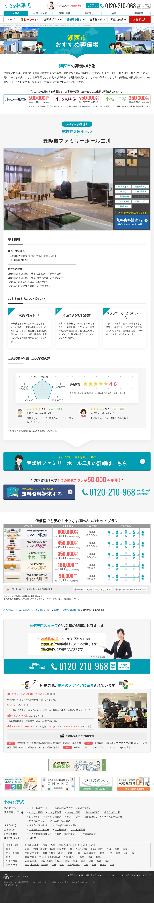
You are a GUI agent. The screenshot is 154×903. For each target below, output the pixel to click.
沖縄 (112, 864)
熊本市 (76, 864)
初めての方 (30, 19)
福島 (93, 845)
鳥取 (67, 860)
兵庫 (66, 857)
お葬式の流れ (84, 808)
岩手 (53, 845)
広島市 (33, 860)
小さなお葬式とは (38, 808)
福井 (118, 853)
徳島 (83, 860)
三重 (78, 853)
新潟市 (92, 853)
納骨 (113, 13)
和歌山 (99, 857)
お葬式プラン (52, 19)
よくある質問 (78, 829)
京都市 (56, 857)
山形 (85, 845)
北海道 (28, 845)
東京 (27, 849)
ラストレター (73, 816)
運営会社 (74, 875)
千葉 (93, 849)
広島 (27, 860)
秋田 (77, 845)
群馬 (117, 849)
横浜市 (43, 849)
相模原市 (61, 849)
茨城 (109, 849)
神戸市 (72, 857)
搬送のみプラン (37, 821)
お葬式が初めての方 (62, 808)
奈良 (82, 857)
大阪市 (32, 838)
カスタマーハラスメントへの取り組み (118, 875)
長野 (102, 853)
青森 (45, 845)
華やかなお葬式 (53, 816)
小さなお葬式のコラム (40, 834)
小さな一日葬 (73, 812)
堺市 (41, 857)
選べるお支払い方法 (60, 821)
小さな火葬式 (92, 812)
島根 (75, 860)
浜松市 (60, 853)
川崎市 (52, 849)
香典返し (89, 13)
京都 (49, 857)
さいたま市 (80, 849)
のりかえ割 (34, 816)
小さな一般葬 (36, 812)
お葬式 (15, 13)
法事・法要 (64, 13)
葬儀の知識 (117, 19)
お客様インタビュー (39, 829)
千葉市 (99, 849)
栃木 (125, 849)
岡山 (43, 860)
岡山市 (49, 860)
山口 (59, 860)
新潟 (86, 853)
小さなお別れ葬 (112, 812)
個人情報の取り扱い (90, 875)
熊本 (70, 864)
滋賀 (90, 857)
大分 (86, 864)
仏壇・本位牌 (40, 13)
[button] (6, 189)
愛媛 (99, 860)
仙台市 (68, 845)
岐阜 (70, 853)
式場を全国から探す (39, 825)
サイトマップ (145, 875)
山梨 (110, 853)
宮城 (61, 845)
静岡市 (52, 853)
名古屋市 (34, 853)
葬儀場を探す (75, 19)
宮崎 (94, 864)
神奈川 (36, 849)
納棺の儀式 (91, 816)
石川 (126, 853)
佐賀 (62, 864)
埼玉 (72, 849)
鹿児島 (103, 864)
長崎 (54, 864)
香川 (107, 860)
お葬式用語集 (89, 834)
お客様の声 (96, 19)
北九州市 (34, 864)
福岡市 (44, 864)
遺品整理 (138, 13)
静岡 (45, 853)
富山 (134, 853)
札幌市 (35, 845)
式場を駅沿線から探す (66, 825)
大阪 (27, 857)
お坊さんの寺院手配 (112, 816)
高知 (91, 860)
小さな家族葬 (54, 812)
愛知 (27, 853)
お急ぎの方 (139, 19)
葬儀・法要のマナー (67, 834)
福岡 (27, 864)
